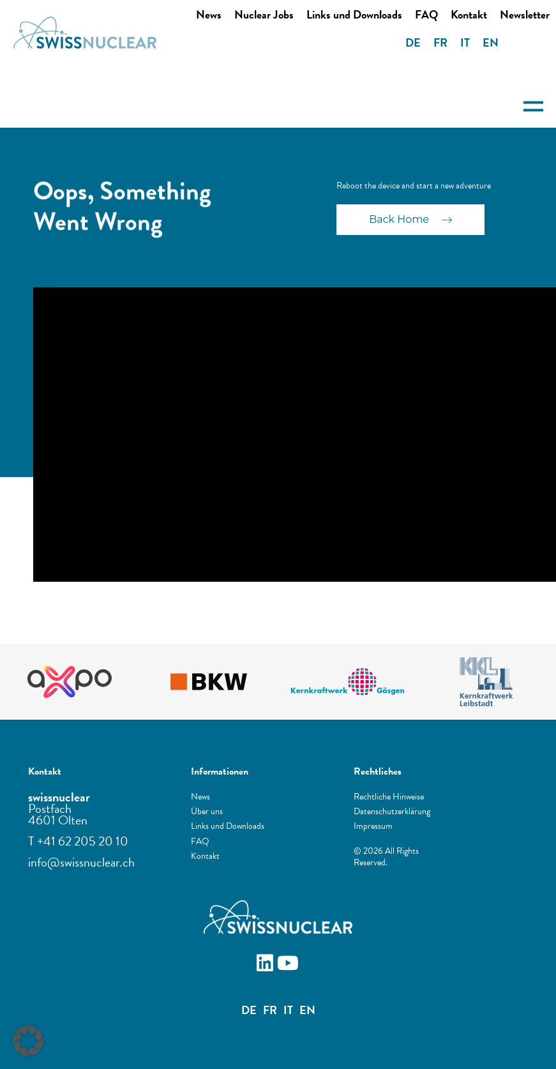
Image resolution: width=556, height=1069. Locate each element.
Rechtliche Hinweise (389, 797)
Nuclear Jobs (264, 14)
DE (413, 42)
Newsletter (525, 14)
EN (491, 42)
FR (440, 42)
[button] (28, 1041)
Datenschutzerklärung (391, 811)
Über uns (207, 811)
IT (465, 42)
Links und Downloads (354, 14)
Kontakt (469, 14)
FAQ (426, 14)
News (209, 14)
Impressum (373, 826)
